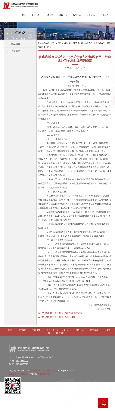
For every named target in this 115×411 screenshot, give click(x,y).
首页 (52, 43)
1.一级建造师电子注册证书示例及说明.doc (60, 313)
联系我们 (60, 333)
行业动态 (15, 43)
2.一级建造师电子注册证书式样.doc (56, 317)
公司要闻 (15, 51)
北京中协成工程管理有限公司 (43, 370)
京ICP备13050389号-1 (19, 374)
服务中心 (80, 330)
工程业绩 (36, 330)
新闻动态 (50, 330)
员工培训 (94, 330)
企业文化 (65, 330)
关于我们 (22, 330)
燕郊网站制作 (44, 374)
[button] (36, 16)
